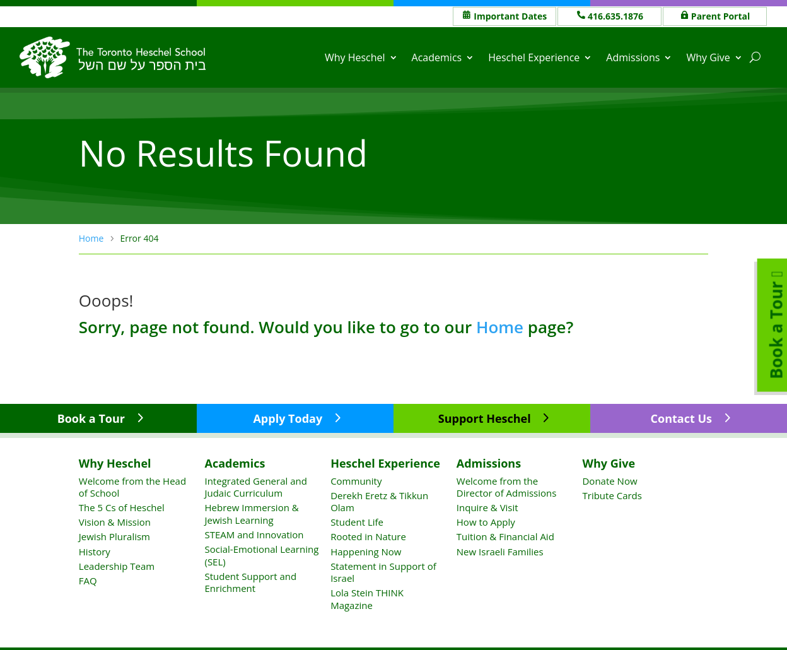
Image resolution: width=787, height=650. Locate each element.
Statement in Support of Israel (383, 572)
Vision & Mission (115, 522)
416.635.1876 (615, 16)
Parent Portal (720, 16)
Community (356, 481)
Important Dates (510, 16)
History (94, 551)
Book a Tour (91, 418)
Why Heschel (355, 57)
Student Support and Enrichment (250, 582)
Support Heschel (484, 418)
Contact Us (681, 418)
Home (499, 327)
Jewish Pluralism (114, 536)
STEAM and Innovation (253, 534)
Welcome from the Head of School (132, 487)
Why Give (708, 57)
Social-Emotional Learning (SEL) (261, 555)
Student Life (356, 522)
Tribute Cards (611, 495)
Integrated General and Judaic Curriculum (255, 487)
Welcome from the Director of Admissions (507, 487)
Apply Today (287, 418)
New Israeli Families (500, 551)
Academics (437, 57)
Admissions (633, 57)
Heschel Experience (534, 57)
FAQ (88, 580)
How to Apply (486, 522)
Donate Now (609, 481)
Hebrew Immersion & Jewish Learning (251, 513)
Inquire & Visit (487, 507)
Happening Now (365, 551)
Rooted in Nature (368, 536)
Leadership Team (116, 566)
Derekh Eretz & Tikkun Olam (379, 501)
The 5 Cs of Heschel (122, 507)
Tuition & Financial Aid (505, 536)
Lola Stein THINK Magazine (367, 599)
